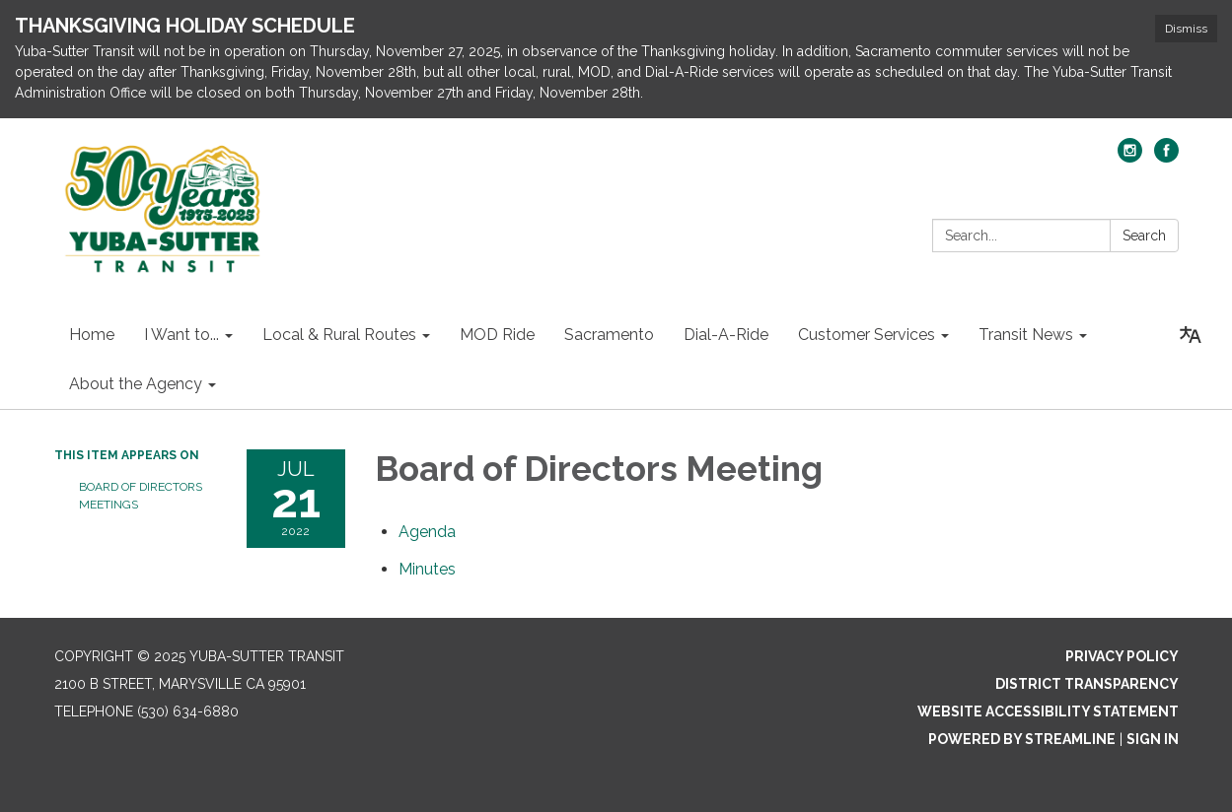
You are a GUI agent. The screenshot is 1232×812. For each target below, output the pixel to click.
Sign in (1152, 739)
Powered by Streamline (1022, 739)
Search (1144, 235)
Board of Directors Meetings (140, 495)
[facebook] (1166, 157)
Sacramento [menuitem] (609, 334)
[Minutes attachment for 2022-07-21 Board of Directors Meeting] (427, 569)
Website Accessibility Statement (1048, 711)
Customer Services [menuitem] (866, 334)
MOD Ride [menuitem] (497, 334)
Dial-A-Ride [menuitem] (726, 334)
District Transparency (1087, 684)
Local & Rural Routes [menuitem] (339, 334)
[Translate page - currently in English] (1190, 335)
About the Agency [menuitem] (135, 383)
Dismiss (1186, 28)
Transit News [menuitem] (1025, 334)
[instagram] (1130, 157)
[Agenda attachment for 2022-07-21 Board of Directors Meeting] (427, 531)
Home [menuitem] (91, 334)
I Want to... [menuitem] (181, 334)
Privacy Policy (1122, 656)
